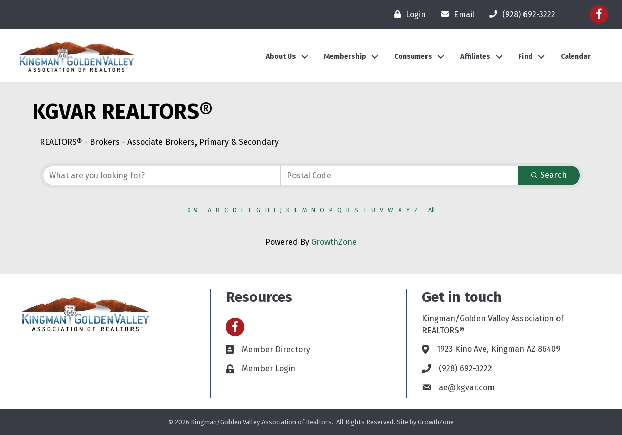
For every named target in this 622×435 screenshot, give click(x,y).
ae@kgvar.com (467, 387)
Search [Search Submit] (549, 175)
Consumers (413, 56)
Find (525, 56)
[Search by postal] (399, 175)
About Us (281, 56)
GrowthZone (334, 242)
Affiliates (475, 56)
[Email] (455, 14)
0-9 (192, 210)
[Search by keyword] (162, 175)
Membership (345, 56)
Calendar (576, 56)
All (431, 210)
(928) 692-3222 (465, 368)
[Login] (407, 14)
